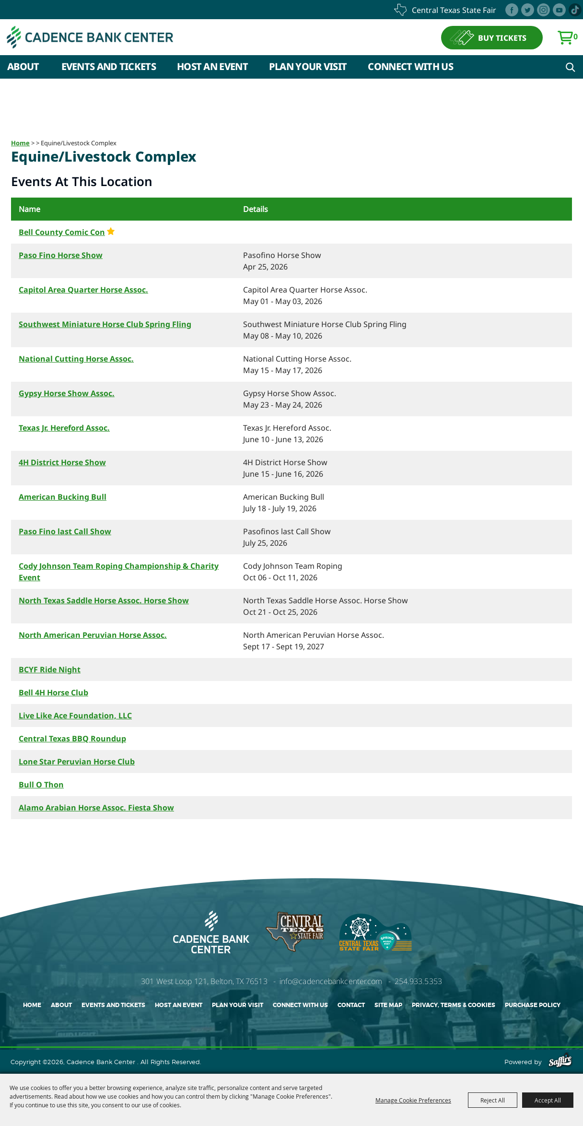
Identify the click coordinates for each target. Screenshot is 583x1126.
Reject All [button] (492, 1100)
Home (20, 143)
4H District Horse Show (62, 462)
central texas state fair (454, 10)
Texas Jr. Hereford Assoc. (64, 427)
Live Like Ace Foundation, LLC (75, 715)
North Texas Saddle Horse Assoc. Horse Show (104, 600)
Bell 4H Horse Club (53, 692)
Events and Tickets (108, 70)
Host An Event (212, 70)
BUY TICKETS (502, 40)
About (23, 70)
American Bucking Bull (62, 497)
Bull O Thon (41, 784)
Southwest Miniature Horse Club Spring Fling (105, 324)
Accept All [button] (548, 1100)
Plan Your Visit (308, 70)
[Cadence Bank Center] (108, 39)
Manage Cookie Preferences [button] (413, 1100)
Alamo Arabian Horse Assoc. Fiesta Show (96, 807)
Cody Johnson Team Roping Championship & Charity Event (119, 572)
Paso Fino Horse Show (61, 255)
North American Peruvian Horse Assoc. (93, 635)
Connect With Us (410, 70)
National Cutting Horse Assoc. (76, 358)
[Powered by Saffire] (560, 1061)
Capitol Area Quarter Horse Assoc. (83, 289)
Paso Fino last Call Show (65, 531)
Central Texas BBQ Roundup (72, 738)
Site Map (388, 1005)
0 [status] (575, 38)
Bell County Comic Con (62, 232)
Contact (351, 1005)
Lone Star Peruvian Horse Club (77, 761)
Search (570, 71)
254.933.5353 (418, 981)
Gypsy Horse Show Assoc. (67, 393)
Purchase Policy (532, 1005)
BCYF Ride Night (50, 669)
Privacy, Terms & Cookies (453, 1005)
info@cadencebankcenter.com (331, 981)
